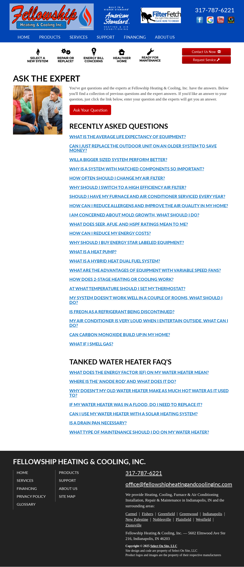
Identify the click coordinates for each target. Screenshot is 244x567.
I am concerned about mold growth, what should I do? (134, 214)
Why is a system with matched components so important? (136, 168)
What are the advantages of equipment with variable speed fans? (145, 270)
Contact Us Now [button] (206, 52)
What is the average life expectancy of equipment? (127, 136)
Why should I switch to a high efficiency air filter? (127, 187)
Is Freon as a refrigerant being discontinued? (121, 311)
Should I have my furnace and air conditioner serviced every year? (147, 196)
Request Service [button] (206, 60)
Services (78, 37)
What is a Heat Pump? (92, 251)
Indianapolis (212, 514)
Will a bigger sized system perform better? (118, 159)
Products (49, 37)
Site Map (67, 496)
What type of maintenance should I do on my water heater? (139, 432)
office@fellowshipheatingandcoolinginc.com (178, 484)
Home (24, 37)
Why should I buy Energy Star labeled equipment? (126, 242)
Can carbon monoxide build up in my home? (119, 334)
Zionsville (133, 525)
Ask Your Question (90, 110)
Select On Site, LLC (163, 546)
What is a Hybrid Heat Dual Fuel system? (114, 260)
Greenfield (166, 514)
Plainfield (183, 519)
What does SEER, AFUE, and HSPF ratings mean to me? (128, 224)
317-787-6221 (143, 473)
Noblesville (162, 519)
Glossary (26, 504)
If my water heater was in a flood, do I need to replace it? (135, 404)
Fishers (147, 514)
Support (106, 37)
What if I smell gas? (91, 343)
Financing (135, 37)
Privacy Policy (31, 496)
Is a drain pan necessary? (98, 422)
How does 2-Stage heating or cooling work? (121, 279)
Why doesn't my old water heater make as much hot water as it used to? (149, 393)
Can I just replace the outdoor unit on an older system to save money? (143, 148)
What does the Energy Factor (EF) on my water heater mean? (139, 372)
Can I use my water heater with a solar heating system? (133, 413)
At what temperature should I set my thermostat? (127, 288)
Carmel (131, 514)
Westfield (203, 519)
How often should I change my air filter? (117, 178)
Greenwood (189, 514)
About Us (165, 37)
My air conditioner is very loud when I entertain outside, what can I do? (148, 323)
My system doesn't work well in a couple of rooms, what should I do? (145, 300)
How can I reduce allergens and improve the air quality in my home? (148, 205)
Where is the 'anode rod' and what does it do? (122, 381)
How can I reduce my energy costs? (110, 233)
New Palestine (136, 519)
